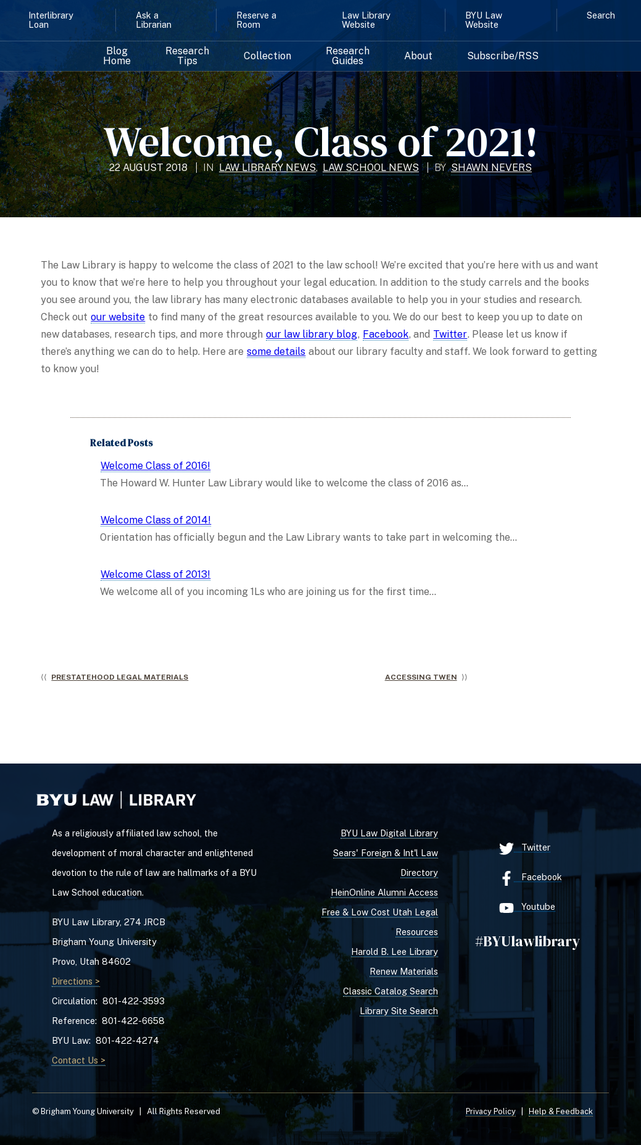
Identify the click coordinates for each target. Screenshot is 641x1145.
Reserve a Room (256, 19)
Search (601, 15)
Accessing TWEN (421, 677)
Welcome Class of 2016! (155, 466)
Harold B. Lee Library (394, 951)
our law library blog (311, 334)
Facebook (385, 334)
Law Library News (267, 167)
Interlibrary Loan (50, 19)
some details (276, 351)
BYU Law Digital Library (389, 833)
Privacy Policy (491, 1111)
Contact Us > (78, 1060)
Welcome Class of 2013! (155, 574)
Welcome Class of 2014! (156, 520)
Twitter (450, 334)
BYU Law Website (483, 19)
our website (118, 317)
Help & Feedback (561, 1111)
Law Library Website (366, 19)
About (418, 56)
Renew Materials (404, 971)
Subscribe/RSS (503, 56)
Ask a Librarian (154, 19)
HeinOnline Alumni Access (384, 892)
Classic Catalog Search (390, 991)
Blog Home (117, 56)
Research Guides (348, 56)
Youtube (527, 908)
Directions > (76, 981)
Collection (267, 56)
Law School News (371, 167)
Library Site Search (399, 1011)
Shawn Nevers (491, 167)
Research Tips (187, 56)
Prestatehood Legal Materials (119, 677)
